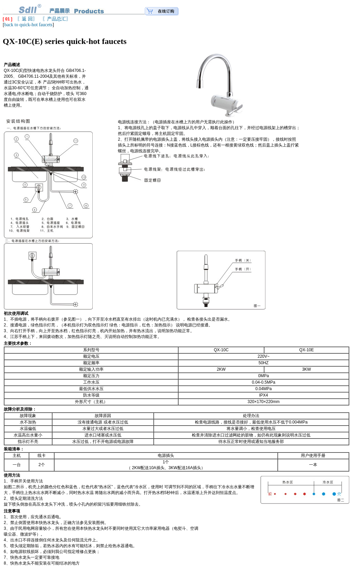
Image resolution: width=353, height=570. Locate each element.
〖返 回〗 (27, 18)
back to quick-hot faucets (28, 24)
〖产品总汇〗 (56, 18)
